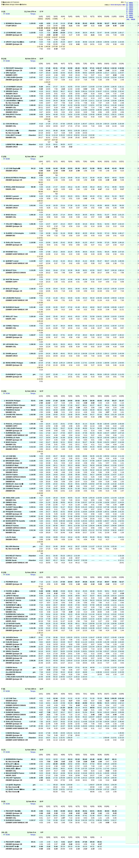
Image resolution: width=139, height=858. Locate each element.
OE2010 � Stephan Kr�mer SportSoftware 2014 (124, 4)
